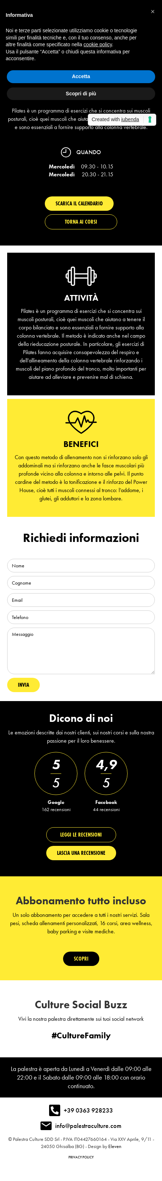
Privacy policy (81, 1157)
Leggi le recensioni (81, 834)
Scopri (81, 958)
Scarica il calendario (79, 203)
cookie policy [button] (98, 44)
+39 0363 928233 (88, 1110)
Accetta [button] (81, 76)
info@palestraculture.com (88, 1126)
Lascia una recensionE (81, 853)
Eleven (115, 1146)
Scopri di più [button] (81, 93)
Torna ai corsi (81, 221)
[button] (152, 11)
